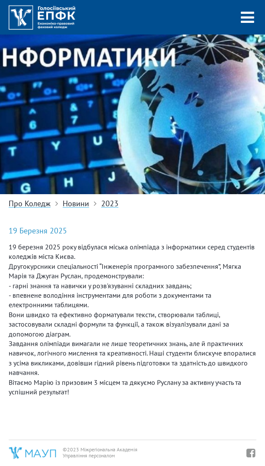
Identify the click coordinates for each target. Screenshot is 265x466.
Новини (76, 204)
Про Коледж (30, 204)
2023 (109, 204)
